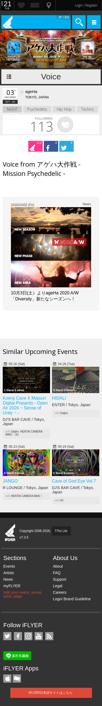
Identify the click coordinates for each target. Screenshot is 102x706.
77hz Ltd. (61, 531)
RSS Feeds (49, 636)
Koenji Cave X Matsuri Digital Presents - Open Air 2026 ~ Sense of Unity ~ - (25, 405)
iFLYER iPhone (7, 678)
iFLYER (10, 532)
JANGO (10, 481)
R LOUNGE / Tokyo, (25, 488)
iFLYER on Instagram (28, 636)
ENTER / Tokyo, (71, 405)
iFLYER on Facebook (18, 636)
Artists (8, 573)
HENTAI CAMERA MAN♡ (26, 495)
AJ (16, 434)
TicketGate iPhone (17, 678)
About (58, 566)
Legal (57, 586)
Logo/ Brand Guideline (72, 599)
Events (9, 566)
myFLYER (11, 586)
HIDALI (59, 398)
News (8, 579)
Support (59, 579)
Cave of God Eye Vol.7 (74, 481)
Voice (51, 76)
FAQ (56, 573)
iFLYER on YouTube (39, 636)
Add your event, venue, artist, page (22, 594)
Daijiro (15, 431)
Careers (59, 592)
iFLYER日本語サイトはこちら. (51, 693)
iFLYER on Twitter (7, 636)
